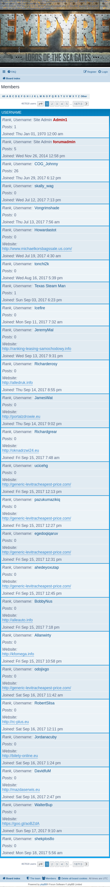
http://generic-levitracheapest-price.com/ (36, 484)
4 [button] (61, 104)
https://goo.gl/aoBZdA (20, 823)
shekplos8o (44, 839)
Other (84, 96)
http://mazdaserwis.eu (21, 789)
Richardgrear (46, 432)
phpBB (43, 884)
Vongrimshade (47, 208)
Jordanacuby (46, 737)
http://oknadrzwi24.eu (20, 450)
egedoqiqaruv (46, 533)
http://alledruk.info (17, 382)
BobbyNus (43, 601)
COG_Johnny (46, 164)
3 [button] (57, 104)
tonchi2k (42, 264)
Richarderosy (46, 364)
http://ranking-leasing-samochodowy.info (36, 348)
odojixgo (42, 669)
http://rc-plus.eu (15, 722)
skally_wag (44, 186)
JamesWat (44, 398)
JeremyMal (44, 330)
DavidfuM (43, 771)
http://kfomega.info (18, 654)
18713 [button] (78, 104)
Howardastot (45, 230)
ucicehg (41, 465)
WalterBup (43, 805)
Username (12, 112)
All (3, 96)
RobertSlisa (45, 703)
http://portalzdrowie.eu (21, 416)
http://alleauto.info (17, 620)
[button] (40, 103)
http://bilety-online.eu (20, 756)
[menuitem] (11, 71)
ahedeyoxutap (47, 567)
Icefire (40, 308)
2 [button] (52, 104)
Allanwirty (43, 635)
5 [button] (67, 104)
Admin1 (60, 120)
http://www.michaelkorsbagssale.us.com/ (37, 248)
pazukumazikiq (47, 499)
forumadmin (64, 142)
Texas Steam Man (50, 286)
